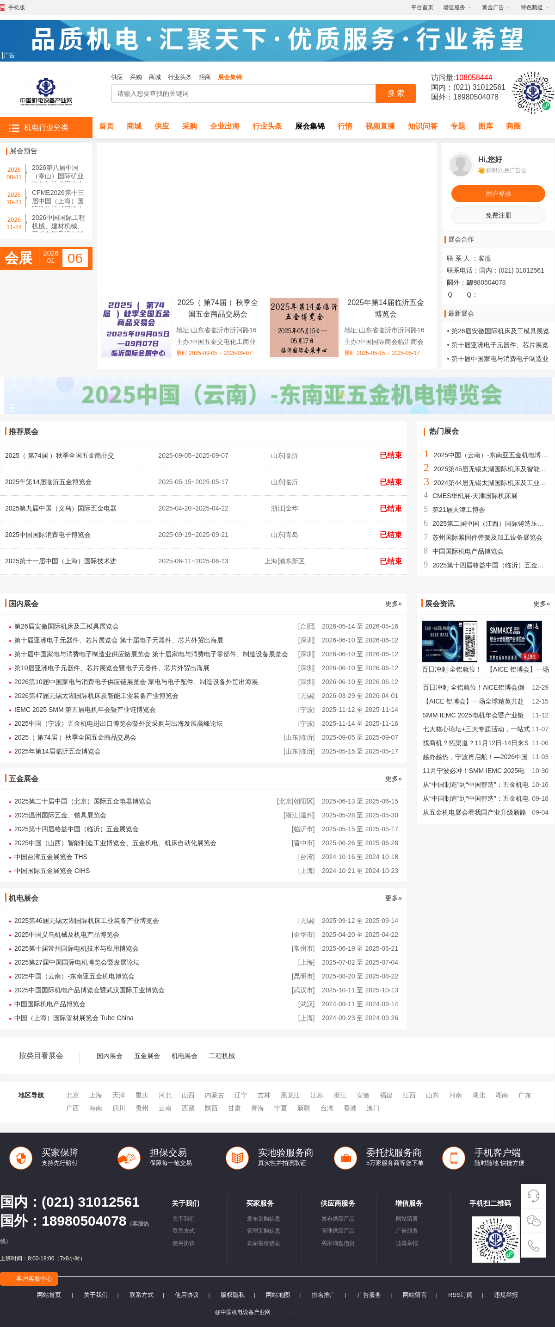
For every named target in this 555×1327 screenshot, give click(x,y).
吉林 (264, 1095)
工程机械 (222, 1055)
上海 (95, 1095)
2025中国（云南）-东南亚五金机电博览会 (494, 455)
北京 (72, 1095)
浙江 (339, 1095)
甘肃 (234, 1108)
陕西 (211, 1108)
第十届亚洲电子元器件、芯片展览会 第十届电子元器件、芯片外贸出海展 (118, 640)
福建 (386, 1095)
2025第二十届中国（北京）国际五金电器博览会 (83, 801)
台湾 (327, 1108)
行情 (345, 126)
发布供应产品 (338, 1218)
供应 (117, 77)
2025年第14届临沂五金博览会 (48, 482)
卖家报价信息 (263, 1243)
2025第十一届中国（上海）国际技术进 (61, 561)
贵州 (142, 1108)
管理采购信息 (263, 1230)
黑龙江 (290, 1095)
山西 (188, 1095)
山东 (432, 1095)
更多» (393, 603)
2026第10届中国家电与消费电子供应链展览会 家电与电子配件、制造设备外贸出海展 (136, 681)
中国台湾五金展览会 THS (50, 856)
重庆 (142, 1095)
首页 (106, 126)
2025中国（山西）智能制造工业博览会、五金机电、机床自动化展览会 (115, 843)
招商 (205, 77)
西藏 (188, 1108)
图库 (485, 126)
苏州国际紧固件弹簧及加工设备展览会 (487, 537)
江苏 (316, 1095)
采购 (136, 77)
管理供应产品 (338, 1230)
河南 (455, 1095)
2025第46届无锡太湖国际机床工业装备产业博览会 (86, 920)
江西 (409, 1095)
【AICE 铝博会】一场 (518, 669)
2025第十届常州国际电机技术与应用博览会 (76, 948)
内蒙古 (214, 1095)
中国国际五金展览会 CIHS (52, 870)
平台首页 (422, 7)
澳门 (373, 1108)
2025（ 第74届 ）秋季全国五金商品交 (60, 455)
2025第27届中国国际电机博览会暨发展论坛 (77, 962)
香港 (350, 1108)
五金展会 (147, 1055)
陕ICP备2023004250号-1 (306, 1312)
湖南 (501, 1095)
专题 (457, 126)
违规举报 (407, 1243)
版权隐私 (233, 1294)
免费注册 (499, 215)
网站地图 (278, 1294)
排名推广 (324, 1294)
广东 (524, 1095)
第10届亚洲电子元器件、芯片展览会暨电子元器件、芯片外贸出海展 (112, 668)
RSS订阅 (460, 1294)
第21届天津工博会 (458, 509)
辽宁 (240, 1095)
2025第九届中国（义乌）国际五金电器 (61, 508)
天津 (118, 1095)
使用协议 (184, 1243)
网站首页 (49, 1294)
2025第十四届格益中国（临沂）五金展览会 (76, 829)
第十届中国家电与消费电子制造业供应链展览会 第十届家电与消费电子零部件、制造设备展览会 (151, 654)
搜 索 (396, 93)
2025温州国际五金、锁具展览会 (60, 815)
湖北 (478, 1095)
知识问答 (423, 126)
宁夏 (280, 1108)
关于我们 (184, 1218)
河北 (165, 1095)
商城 (155, 77)
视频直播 (380, 126)
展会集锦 (230, 77)
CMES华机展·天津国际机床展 (475, 495)
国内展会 (110, 1055)
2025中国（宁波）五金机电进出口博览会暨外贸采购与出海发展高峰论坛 (118, 723)
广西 (72, 1108)
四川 (118, 1108)
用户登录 (499, 193)
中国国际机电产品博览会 (468, 551)
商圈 (513, 126)
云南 (165, 1108)
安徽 (363, 1095)
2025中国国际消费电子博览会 (48, 534)
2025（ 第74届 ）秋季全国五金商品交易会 (75, 737)
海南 (95, 1108)
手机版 (16, 7)
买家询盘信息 (338, 1243)
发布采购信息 (263, 1218)
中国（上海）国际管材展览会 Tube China (74, 1018)
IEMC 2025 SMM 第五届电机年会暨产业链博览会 (85, 709)
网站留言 (407, 1218)
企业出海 (225, 126)
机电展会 (184, 1055)
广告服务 (407, 1230)
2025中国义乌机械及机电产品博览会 (66, 934)
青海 (257, 1108)
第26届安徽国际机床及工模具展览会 (66, 626)
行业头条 (180, 77)
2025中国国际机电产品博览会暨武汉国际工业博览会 (89, 990)
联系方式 (184, 1230)
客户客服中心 (34, 1278)
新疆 (303, 1108)
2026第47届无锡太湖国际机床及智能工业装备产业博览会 (96, 695)
